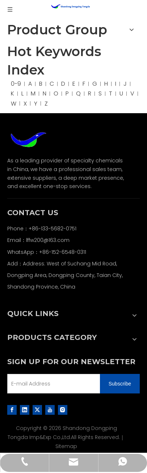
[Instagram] (62, 409)
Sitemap (66, 446)
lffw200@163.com (48, 240)
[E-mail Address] (52, 383)
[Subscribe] (120, 383)
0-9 (16, 84)
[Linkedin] (24, 409)
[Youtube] (50, 409)
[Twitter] (37, 409)
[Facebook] (12, 409)
